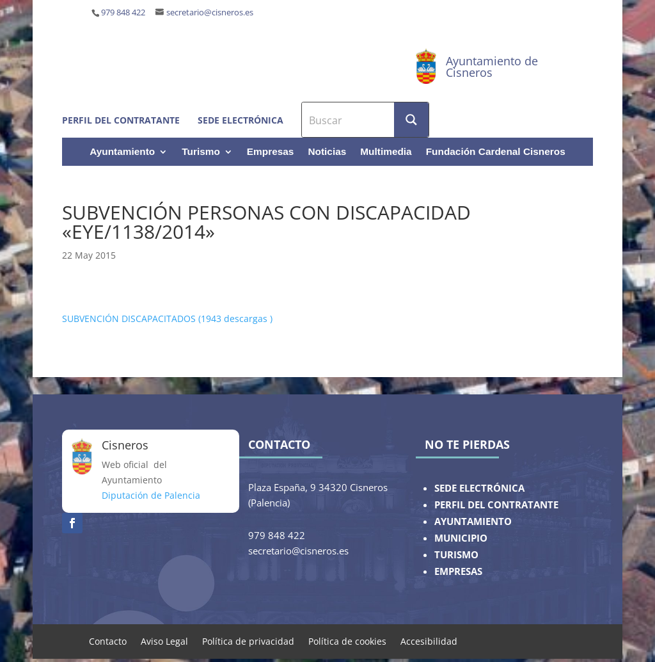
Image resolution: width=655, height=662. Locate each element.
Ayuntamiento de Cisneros (492, 66)
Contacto (108, 640)
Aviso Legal (164, 640)
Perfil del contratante (121, 120)
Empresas (270, 152)
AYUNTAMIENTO (473, 521)
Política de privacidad (248, 640)
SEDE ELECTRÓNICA (479, 488)
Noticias (327, 152)
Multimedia (385, 152)
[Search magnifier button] (411, 119)
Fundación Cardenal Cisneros (495, 152)
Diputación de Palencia (151, 495)
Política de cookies (347, 640)
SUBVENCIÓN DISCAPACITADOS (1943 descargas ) (167, 318)
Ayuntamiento (122, 152)
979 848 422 (123, 12)
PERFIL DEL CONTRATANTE (496, 505)
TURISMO (456, 554)
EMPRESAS (458, 571)
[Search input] (348, 120)
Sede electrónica (240, 120)
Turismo (201, 152)
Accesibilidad (428, 640)
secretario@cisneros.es (209, 12)
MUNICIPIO (460, 538)
